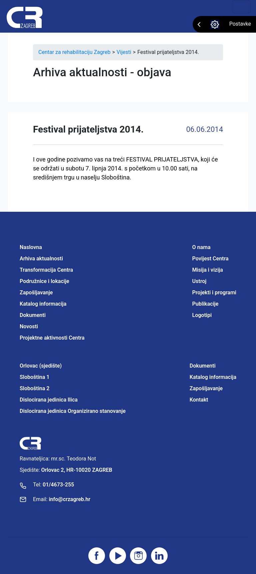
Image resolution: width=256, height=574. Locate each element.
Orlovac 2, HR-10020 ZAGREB (76, 470)
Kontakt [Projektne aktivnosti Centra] (199, 400)
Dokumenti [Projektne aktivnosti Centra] (203, 366)
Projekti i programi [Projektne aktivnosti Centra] (214, 292)
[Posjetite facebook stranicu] (96, 555)
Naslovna (31, 247)
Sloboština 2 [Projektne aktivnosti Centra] (34, 388)
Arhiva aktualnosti (41, 258)
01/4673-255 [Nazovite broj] (58, 484)
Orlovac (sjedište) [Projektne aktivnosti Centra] (41, 366)
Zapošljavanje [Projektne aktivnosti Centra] (206, 388)
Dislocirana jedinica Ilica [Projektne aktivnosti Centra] (49, 400)
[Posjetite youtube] (117, 555)
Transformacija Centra (46, 270)
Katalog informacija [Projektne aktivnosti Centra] (213, 377)
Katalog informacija (43, 304)
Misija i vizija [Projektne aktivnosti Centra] (207, 270)
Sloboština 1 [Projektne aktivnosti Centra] (34, 377)
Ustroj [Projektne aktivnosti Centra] (199, 281)
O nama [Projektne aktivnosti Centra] (201, 247)
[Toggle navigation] (241, 6)
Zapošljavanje (36, 292)
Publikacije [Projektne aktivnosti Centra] (205, 304)
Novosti (29, 326)
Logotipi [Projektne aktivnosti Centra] (202, 315)
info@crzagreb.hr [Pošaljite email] (69, 499)
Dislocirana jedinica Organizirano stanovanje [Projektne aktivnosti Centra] (73, 411)
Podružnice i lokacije (44, 281)
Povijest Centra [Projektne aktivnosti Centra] (210, 258)
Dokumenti (33, 315)
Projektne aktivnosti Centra (52, 338)
